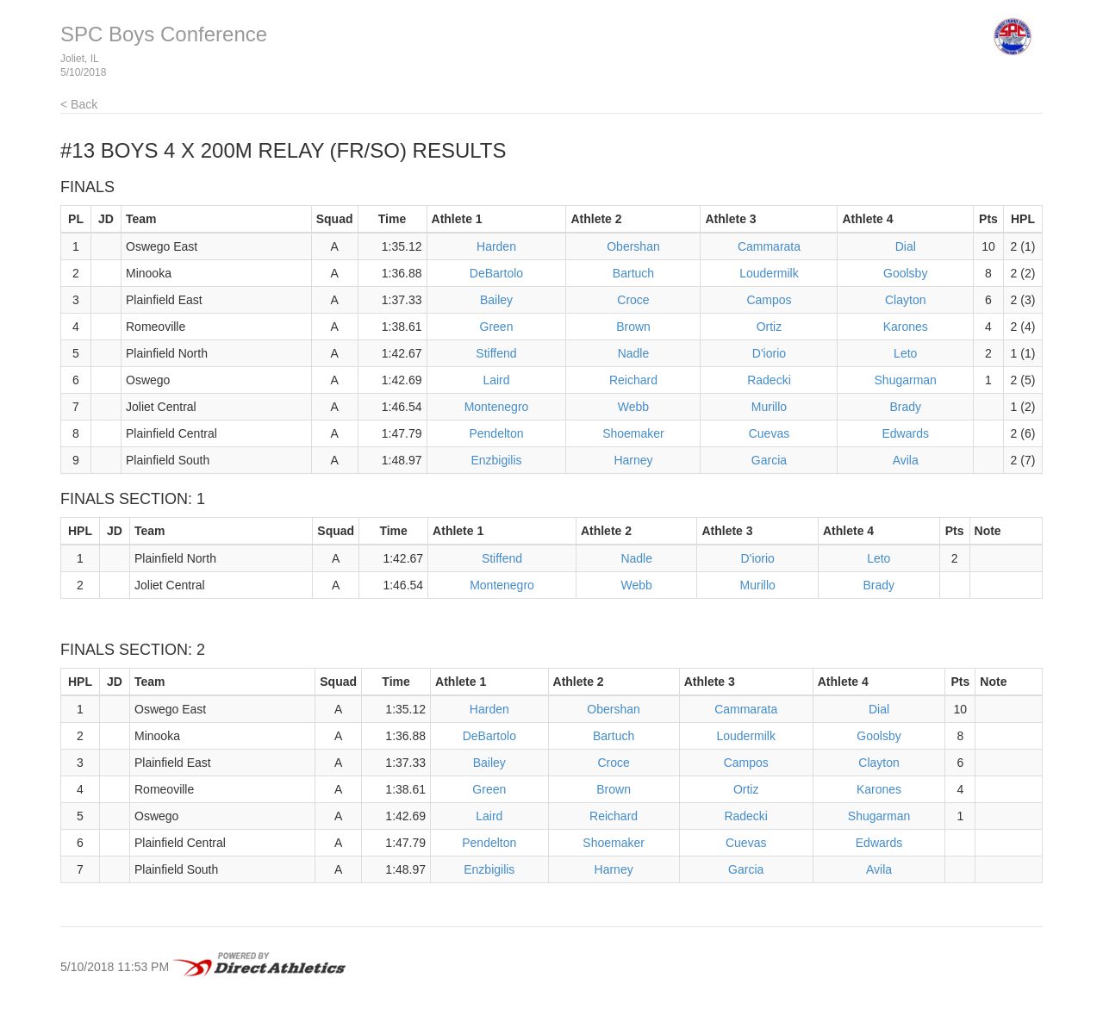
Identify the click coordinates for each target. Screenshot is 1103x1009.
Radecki (769, 380)
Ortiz (769, 326)
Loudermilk (768, 273)
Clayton (905, 300)
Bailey (496, 300)
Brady (905, 407)
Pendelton (496, 433)
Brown (633, 326)
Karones (905, 326)
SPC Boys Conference (163, 34)
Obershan (633, 246)
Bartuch (633, 273)
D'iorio (769, 353)
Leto (905, 353)
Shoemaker (633, 433)
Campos (768, 300)
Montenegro (496, 407)
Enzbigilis (495, 460)
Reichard (633, 380)
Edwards (905, 433)
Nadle (634, 353)
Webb (633, 407)
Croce (633, 300)
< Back (78, 104)
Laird (496, 380)
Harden (496, 246)
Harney (633, 460)
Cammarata (769, 246)
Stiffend (496, 353)
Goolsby (905, 273)
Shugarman (906, 380)
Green (497, 326)
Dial (905, 246)
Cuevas (769, 433)
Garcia (769, 460)
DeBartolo (496, 273)
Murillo (769, 407)
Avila (906, 460)
